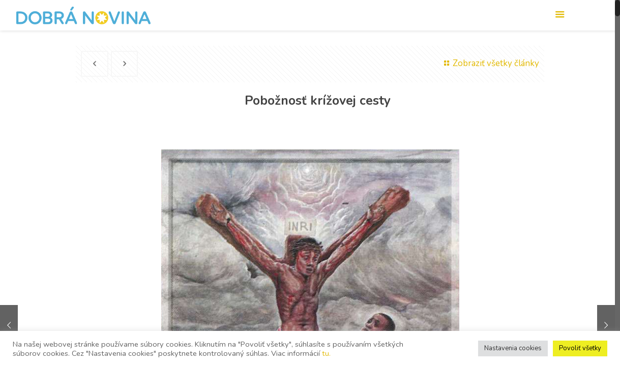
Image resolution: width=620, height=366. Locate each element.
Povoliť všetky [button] (580, 348)
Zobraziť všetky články (489, 63)
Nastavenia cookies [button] (513, 348)
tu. (326, 353)
